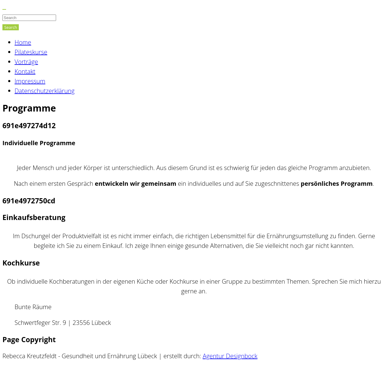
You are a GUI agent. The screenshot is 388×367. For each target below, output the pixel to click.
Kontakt (25, 71)
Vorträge (26, 62)
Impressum (30, 81)
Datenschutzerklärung (45, 91)
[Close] (4, 9)
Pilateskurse (31, 52)
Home (23, 42)
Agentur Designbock (230, 356)
